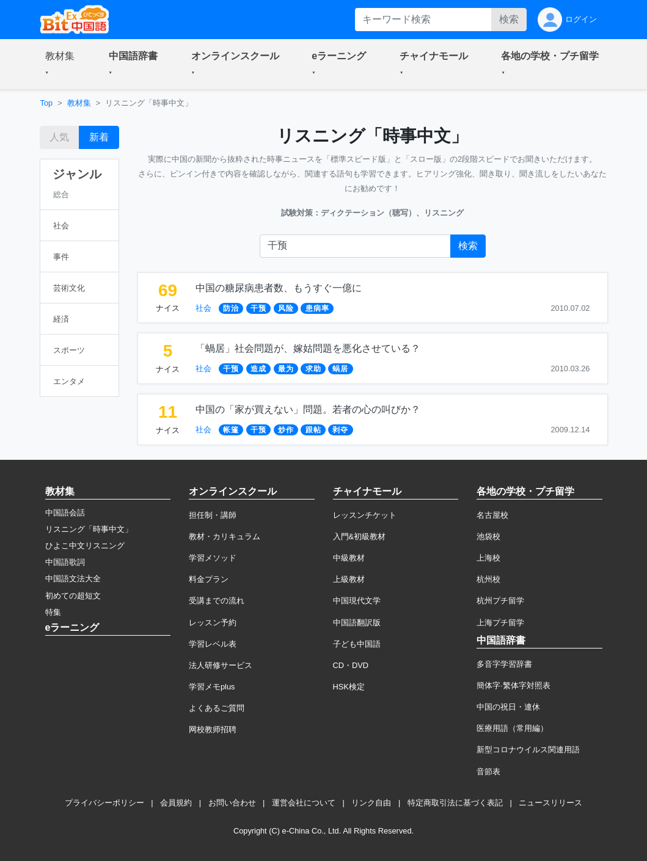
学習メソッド (212, 557)
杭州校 (488, 579)
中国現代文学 (357, 600)
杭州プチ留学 (500, 600)
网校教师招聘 (212, 729)
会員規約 (176, 802)
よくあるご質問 (216, 708)
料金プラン (208, 579)
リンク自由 (371, 802)
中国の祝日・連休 (508, 706)
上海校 (488, 557)
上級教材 (349, 579)
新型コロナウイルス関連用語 (528, 749)
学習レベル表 (212, 643)
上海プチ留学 (500, 622)
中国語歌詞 (65, 562)
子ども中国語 (357, 643)
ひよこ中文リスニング (85, 545)
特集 (53, 612)
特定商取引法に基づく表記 (455, 802)
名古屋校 (492, 515)
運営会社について (303, 802)
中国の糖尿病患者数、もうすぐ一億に (279, 288)
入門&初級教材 (359, 536)
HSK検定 (349, 686)
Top (46, 102)
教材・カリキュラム (224, 536)
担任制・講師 (212, 515)
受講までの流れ (216, 600)
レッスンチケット (365, 515)
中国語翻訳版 (357, 622)
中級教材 (349, 557)
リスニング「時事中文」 (89, 529)
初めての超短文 (73, 595)
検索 (509, 19)
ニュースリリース (550, 802)
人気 (59, 137)
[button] (62, 64)
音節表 (488, 771)
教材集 (79, 102)
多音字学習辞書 (504, 664)
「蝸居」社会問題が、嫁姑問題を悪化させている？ (308, 348)
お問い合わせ (232, 802)
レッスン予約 (212, 622)
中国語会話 (65, 512)
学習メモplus (212, 686)
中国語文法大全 (73, 578)
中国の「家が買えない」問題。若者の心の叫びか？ (308, 409)
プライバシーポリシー (104, 802)
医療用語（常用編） (512, 728)
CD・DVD (351, 665)
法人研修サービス (220, 665)
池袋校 (488, 536)
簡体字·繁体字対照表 (513, 685)
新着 (99, 137)
